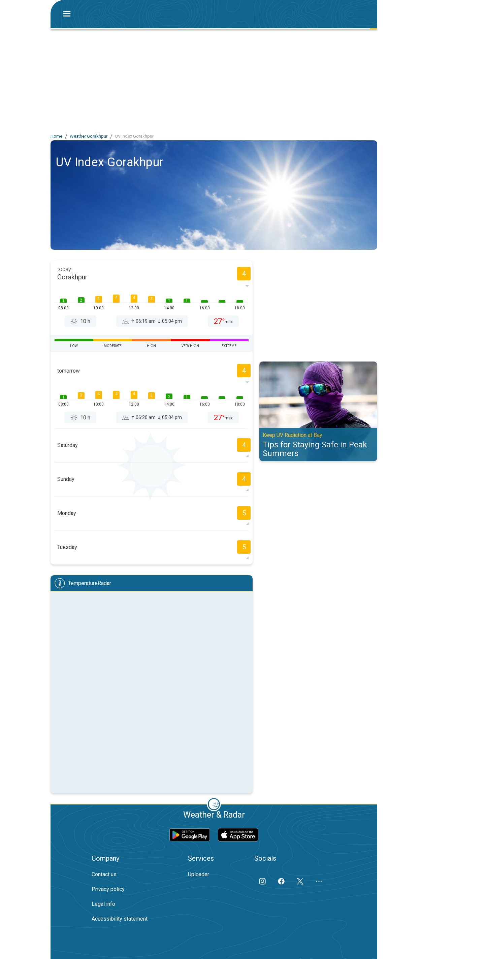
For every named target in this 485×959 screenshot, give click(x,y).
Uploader (198, 874)
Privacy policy (108, 889)
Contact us (104, 874)
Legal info (103, 904)
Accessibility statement (120, 919)
